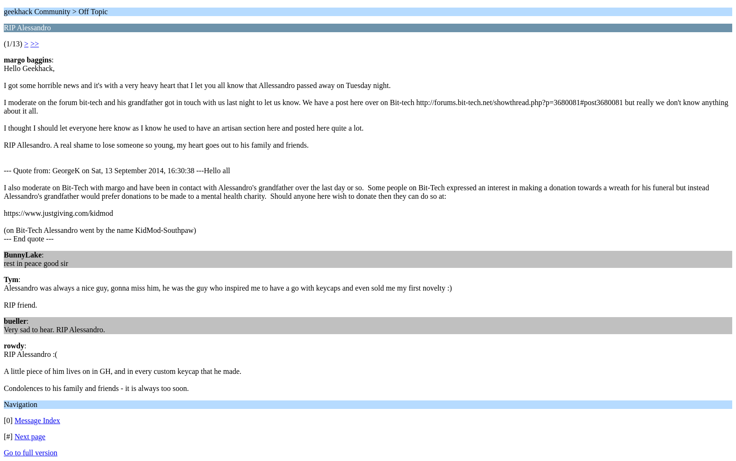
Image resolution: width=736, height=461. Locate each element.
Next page (30, 437)
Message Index (37, 421)
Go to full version (30, 453)
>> (34, 44)
